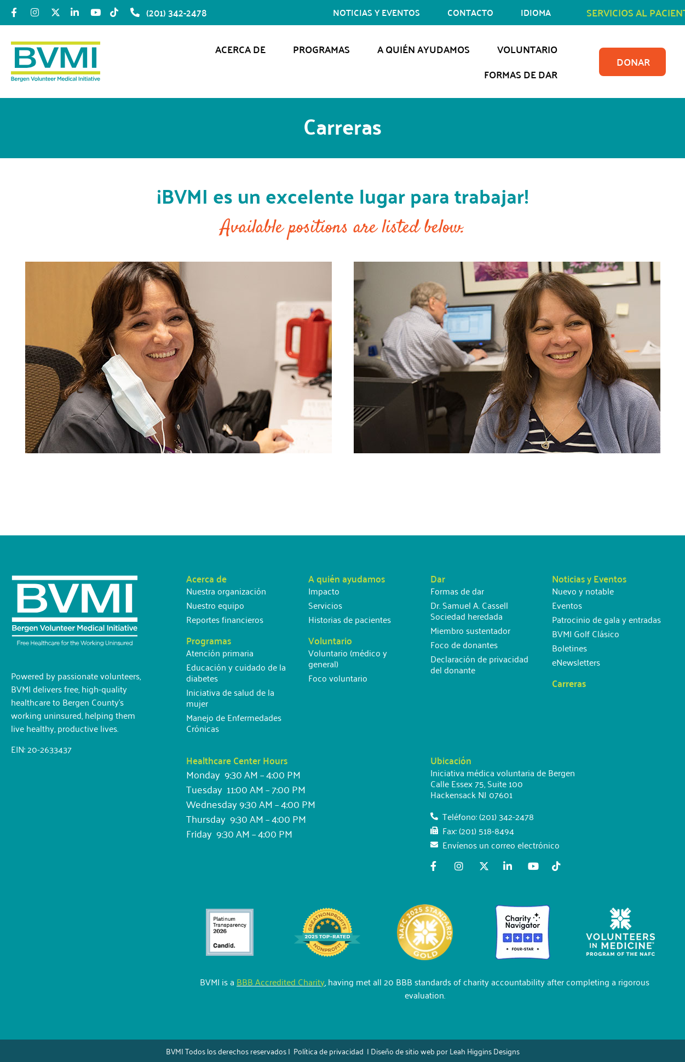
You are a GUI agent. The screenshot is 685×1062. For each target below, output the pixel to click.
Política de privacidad (328, 1051)
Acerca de (243, 49)
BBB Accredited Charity (281, 981)
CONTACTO (473, 12)
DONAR (633, 62)
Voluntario (530, 49)
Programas (324, 49)
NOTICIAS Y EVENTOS (379, 12)
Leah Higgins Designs (485, 1051)
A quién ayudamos (426, 49)
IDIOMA (538, 12)
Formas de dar (523, 74)
